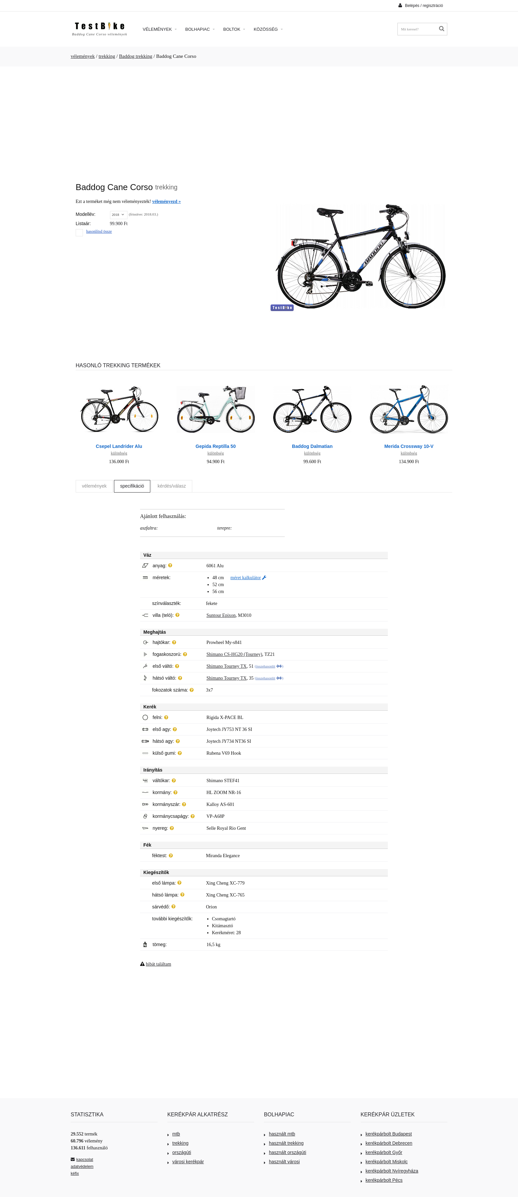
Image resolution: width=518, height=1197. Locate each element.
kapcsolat (82, 1159)
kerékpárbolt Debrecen (387, 1143)
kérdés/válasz (172, 486)
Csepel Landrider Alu (119, 446)
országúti (179, 1152)
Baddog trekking (135, 56)
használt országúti (285, 1152)
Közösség (268, 29)
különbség (119, 453)
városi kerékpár (185, 1161)
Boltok (234, 29)
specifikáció (132, 486)
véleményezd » (166, 201)
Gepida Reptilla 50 (216, 446)
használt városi (282, 1161)
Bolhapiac (200, 29)
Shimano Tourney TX (226, 666)
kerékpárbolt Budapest (386, 1134)
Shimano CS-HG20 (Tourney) (234, 654)
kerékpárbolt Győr (381, 1152)
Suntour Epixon (221, 615)
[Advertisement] (259, 121)
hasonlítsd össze (99, 231)
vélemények (83, 56)
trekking (106, 56)
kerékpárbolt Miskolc (384, 1161)
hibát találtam (158, 964)
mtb (173, 1134)
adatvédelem (82, 1166)
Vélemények (160, 29)
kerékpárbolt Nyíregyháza (390, 1171)
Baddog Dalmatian (312, 446)
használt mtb (279, 1134)
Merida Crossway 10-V (408, 446)
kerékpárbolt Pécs (382, 1180)
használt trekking (284, 1143)
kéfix (75, 1173)
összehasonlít (266, 666)
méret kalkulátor (246, 577)
